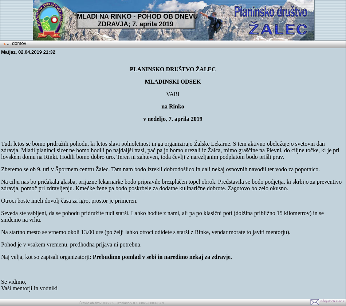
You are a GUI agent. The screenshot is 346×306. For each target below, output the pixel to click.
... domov (15, 43)
